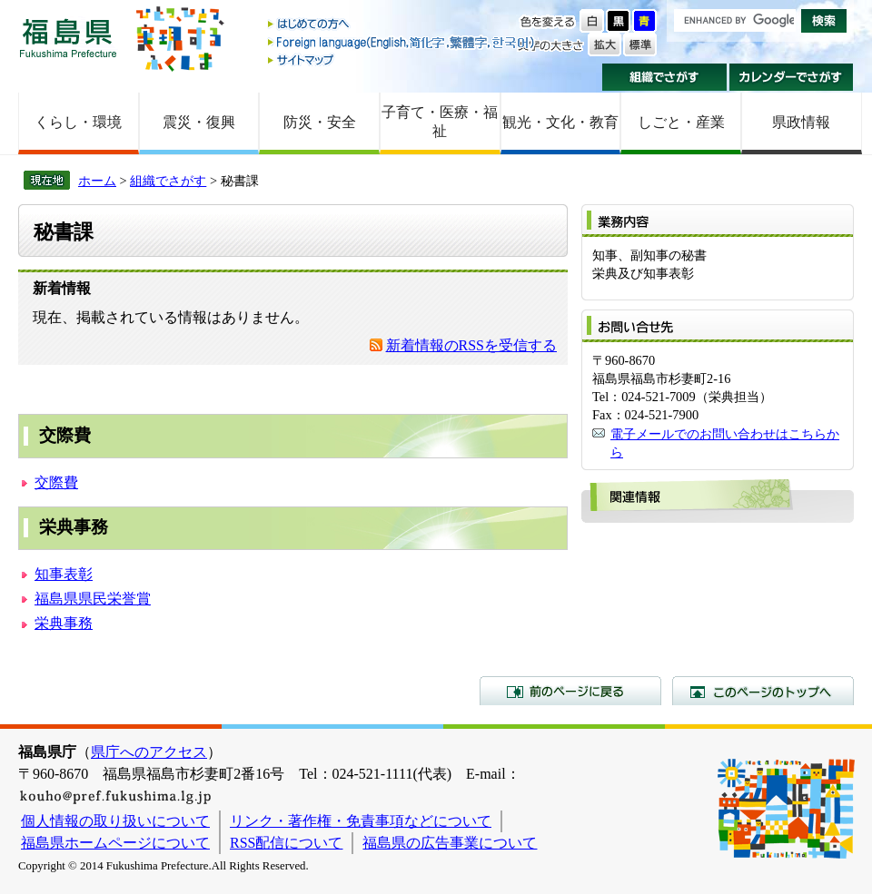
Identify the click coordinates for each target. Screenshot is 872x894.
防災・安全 (319, 122)
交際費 (56, 482)
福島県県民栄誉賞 (93, 598)
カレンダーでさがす (791, 77)
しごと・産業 (681, 122)
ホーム (97, 180)
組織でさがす (664, 77)
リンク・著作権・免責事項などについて (360, 821)
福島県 (68, 37)
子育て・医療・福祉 (440, 121)
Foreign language (402, 42)
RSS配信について (286, 842)
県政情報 (801, 122)
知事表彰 (64, 574)
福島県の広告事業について (449, 842)
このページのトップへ (763, 690)
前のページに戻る (570, 690)
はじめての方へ (402, 25)
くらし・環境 (78, 122)
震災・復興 (199, 122)
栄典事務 (64, 623)
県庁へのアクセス (149, 752)
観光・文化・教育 (560, 122)
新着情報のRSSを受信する (471, 345)
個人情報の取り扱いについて (115, 821)
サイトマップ (402, 59)
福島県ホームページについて (115, 842)
